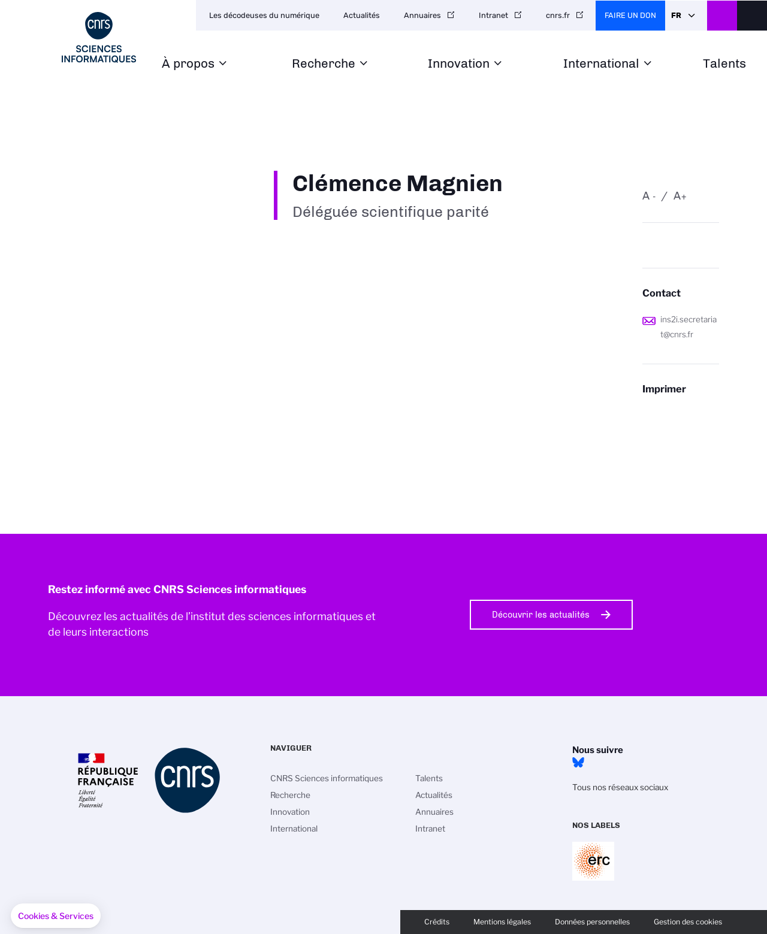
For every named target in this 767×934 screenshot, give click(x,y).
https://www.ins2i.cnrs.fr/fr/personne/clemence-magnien (680, 412)
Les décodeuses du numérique (264, 15)
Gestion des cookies (688, 921)
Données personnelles (592, 921)
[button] (56, 916)
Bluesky (578, 763)
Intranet (493, 15)
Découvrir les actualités (541, 614)
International (601, 64)
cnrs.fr (558, 15)
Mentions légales (502, 921)
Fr (676, 15)
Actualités (361, 15)
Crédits (436, 921)
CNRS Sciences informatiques (326, 778)
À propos (188, 64)
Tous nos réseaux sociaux (620, 787)
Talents (724, 64)
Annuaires (422, 15)
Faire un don (630, 15)
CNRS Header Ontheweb (722, 16)
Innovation (459, 64)
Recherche (323, 64)
